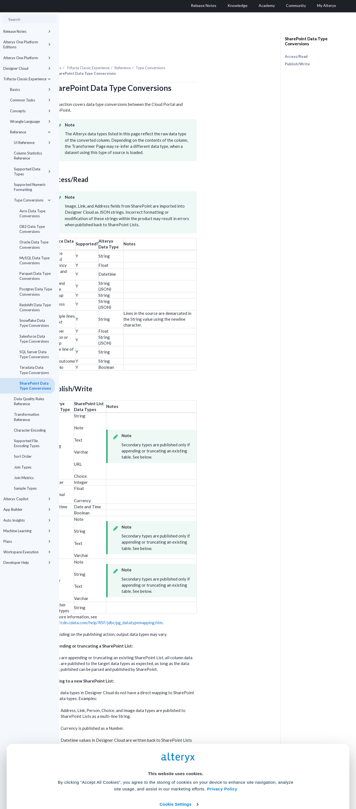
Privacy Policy (222, 752)
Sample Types (25, 488)
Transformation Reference (26, 417)
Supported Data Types (32, 171)
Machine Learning (27, 531)
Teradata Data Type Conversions (34, 370)
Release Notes (27, 31)
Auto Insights (27, 520)
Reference (30, 132)
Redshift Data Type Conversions (35, 307)
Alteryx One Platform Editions (27, 44)
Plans (27, 541)
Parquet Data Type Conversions (35, 276)
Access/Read (296, 56)
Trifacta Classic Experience (27, 79)
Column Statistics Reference (28, 155)
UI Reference (32, 142)
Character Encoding (30, 430)
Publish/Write (297, 64)
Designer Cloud (27, 68)
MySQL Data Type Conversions (34, 260)
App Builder (27, 509)
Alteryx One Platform (27, 58)
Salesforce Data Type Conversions (34, 338)
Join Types (22, 467)
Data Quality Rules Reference (29, 401)
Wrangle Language (30, 121)
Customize (220, 784)
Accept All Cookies (136, 784)
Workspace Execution (27, 552)
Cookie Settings (176, 768)
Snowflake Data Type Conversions (34, 323)
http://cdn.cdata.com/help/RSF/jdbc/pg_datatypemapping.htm (165, 607)
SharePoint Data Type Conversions (35, 385)
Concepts (30, 111)
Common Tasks (30, 100)
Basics (30, 89)
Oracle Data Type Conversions (33, 244)
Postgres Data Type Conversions (35, 291)
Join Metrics (24, 478)
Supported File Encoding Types (26, 443)
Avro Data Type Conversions (32, 213)
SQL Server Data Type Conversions (34, 354)
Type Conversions (32, 200)
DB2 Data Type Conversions (32, 229)
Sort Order (23, 456)
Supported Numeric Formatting (30, 187)
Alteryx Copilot (27, 499)
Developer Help (27, 562)
